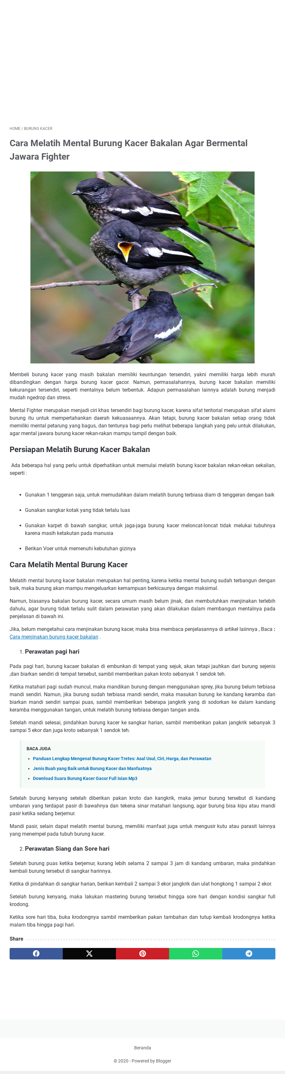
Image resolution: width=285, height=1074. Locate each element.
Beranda (142, 1051)
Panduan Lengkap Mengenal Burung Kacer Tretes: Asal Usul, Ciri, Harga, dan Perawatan (122, 759)
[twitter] (89, 954)
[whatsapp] (195, 954)
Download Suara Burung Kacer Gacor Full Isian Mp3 (85, 779)
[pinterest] (142, 954)
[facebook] (36, 954)
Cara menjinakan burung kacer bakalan (54, 637)
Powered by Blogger (151, 1064)
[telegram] (248, 954)
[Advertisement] (142, 71)
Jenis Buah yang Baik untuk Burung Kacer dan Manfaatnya (92, 769)
